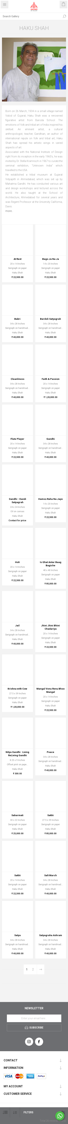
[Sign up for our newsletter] (34, 1018)
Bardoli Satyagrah (50, 319)
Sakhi (50, 815)
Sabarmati (17, 815)
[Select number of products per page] (5, 1112)
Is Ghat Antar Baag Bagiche (50, 564)
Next (40, 969)
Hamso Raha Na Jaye (50, 499)
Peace (50, 752)
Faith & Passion (50, 379)
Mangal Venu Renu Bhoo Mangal (50, 690)
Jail (17, 625)
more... (9, 211)
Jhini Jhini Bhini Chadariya (50, 627)
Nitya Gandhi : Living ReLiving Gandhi (17, 754)
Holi (17, 562)
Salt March (50, 875)
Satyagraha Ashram (50, 935)
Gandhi (50, 439)
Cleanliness (17, 379)
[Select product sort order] (15, 1112)
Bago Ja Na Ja (50, 259)
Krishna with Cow (17, 688)
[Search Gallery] (30, 16)
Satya (17, 935)
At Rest (17, 259)
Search (64, 16)
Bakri (17, 319)
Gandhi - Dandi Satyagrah (17, 501)
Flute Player (17, 439)
